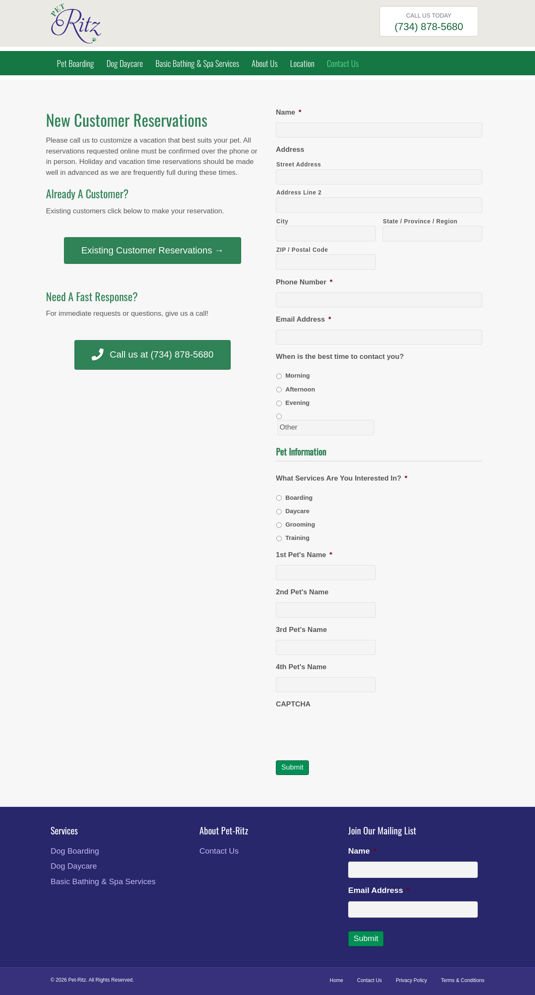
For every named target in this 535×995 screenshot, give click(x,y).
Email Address (303, 319)
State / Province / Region (420, 221)
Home (336, 980)
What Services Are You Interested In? (342, 478)
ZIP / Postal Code (302, 249)
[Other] (326, 427)
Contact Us (343, 63)
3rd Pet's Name (301, 630)
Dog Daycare (125, 63)
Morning (297, 375)
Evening (297, 402)
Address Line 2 (298, 192)
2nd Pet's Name (302, 592)
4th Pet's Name (301, 667)
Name (288, 112)
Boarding (299, 497)
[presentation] (339, 730)
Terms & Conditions (462, 980)
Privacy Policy (411, 980)
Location (302, 63)
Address (290, 149)
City (282, 221)
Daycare (297, 511)
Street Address (298, 164)
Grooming (300, 524)
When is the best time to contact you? (340, 357)
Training (297, 538)
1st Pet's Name (304, 555)
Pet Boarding (75, 63)
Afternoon (300, 389)
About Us (265, 63)
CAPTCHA (293, 704)
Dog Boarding (75, 851)
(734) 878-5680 (429, 26)
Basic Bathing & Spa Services (197, 63)
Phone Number (304, 282)
